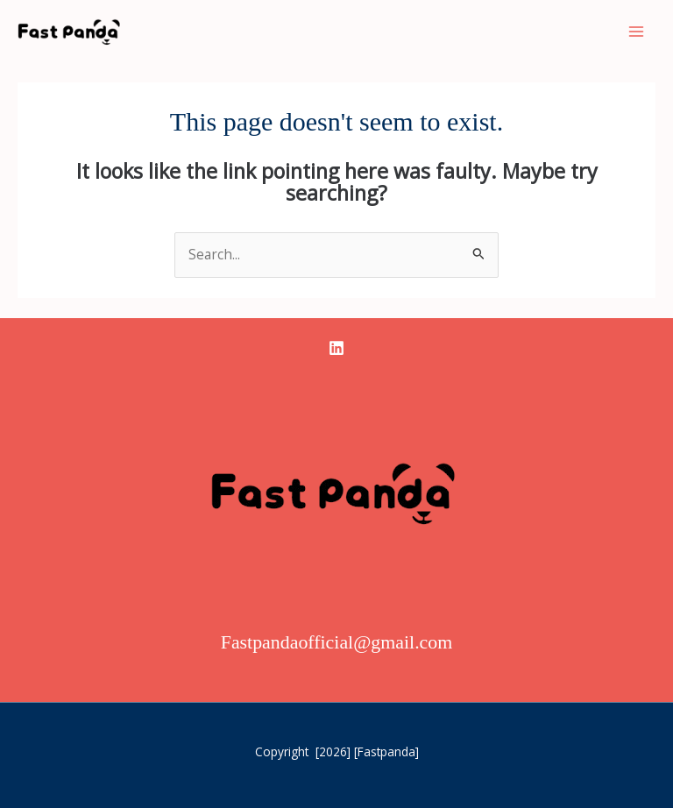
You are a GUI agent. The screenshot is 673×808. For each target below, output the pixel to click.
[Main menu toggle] (636, 31)
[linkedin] (336, 348)
